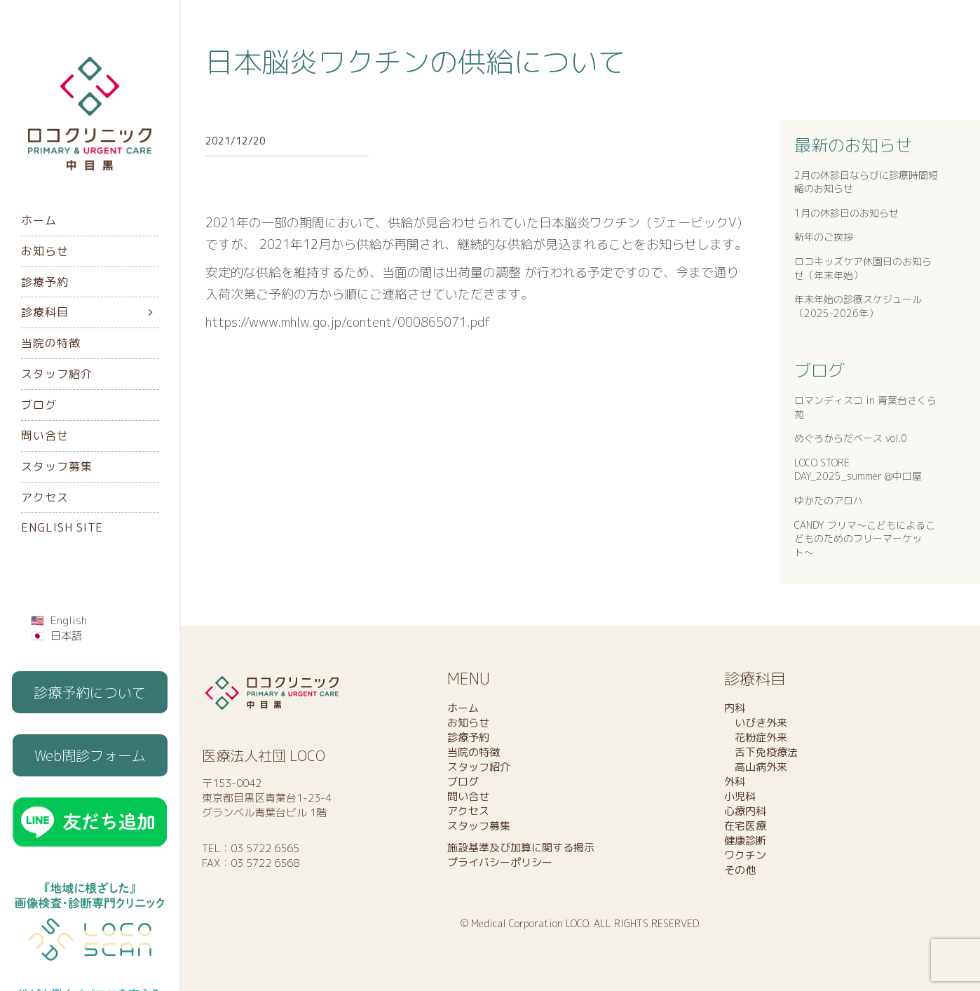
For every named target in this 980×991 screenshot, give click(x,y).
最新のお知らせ (853, 145)
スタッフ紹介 (57, 374)
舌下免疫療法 (761, 752)
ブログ (39, 404)
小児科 (740, 796)
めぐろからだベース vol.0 (850, 438)
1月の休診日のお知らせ (846, 213)
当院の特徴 (51, 343)
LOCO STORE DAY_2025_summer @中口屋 (858, 469)
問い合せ (45, 435)
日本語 (66, 635)
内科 (734, 708)
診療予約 (45, 282)
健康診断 (745, 840)
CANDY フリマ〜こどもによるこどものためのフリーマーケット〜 (864, 538)
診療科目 (45, 312)
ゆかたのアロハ (828, 500)
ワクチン (745, 855)
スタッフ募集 (57, 466)
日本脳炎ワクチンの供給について (415, 61)
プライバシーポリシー (499, 862)
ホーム (39, 220)
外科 (734, 781)
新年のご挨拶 (823, 236)
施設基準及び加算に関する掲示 (520, 847)
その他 (740, 870)
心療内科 (745, 811)
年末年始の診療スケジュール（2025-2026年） (858, 306)
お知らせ (45, 251)
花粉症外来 (755, 737)
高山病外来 (755, 767)
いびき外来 (755, 722)
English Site (62, 527)
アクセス (45, 497)
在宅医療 (745, 825)
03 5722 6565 (265, 848)
